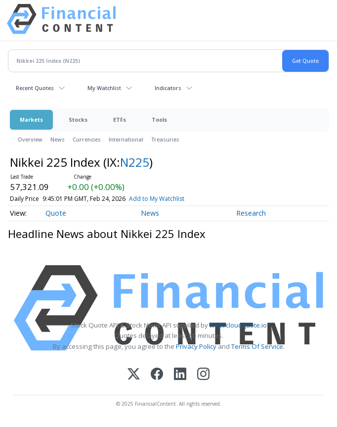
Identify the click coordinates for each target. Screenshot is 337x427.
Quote (55, 213)
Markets (31, 119)
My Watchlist (104, 88)
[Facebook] (157, 375)
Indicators (168, 88)
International (126, 139)
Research (251, 213)
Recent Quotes (35, 88)
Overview (30, 139)
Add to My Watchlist (173, 198)
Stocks (78, 119)
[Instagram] (203, 375)
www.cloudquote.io (238, 325)
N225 (134, 162)
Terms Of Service (257, 346)
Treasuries (165, 139)
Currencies (87, 139)
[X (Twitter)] (134, 375)
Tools (159, 119)
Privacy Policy (196, 346)
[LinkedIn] (180, 375)
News (57, 139)
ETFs (119, 119)
